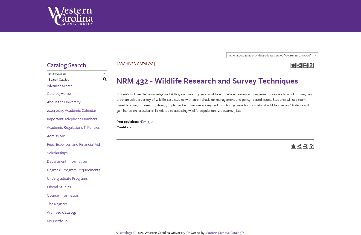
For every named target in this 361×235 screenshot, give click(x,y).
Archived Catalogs (61, 212)
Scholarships (57, 153)
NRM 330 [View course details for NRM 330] (146, 121)
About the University (64, 102)
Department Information (67, 161)
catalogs (126, 232)
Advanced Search (59, 85)
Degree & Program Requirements (73, 170)
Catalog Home (59, 93)
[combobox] (272, 55)
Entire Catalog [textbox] (57, 73)
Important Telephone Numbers (72, 119)
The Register (57, 204)
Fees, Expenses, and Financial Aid (73, 144)
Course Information (63, 195)
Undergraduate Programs (67, 178)
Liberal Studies (59, 187)
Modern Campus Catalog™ (225, 232)
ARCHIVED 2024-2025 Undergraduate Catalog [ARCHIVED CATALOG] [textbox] (269, 55)
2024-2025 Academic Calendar (71, 110)
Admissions (56, 136)
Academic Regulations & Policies (73, 127)
